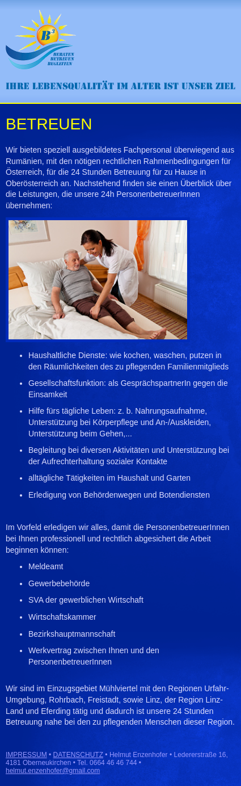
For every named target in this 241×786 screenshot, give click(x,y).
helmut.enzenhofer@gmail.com (53, 771)
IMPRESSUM (26, 755)
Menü (222, 19)
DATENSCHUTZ (78, 755)
